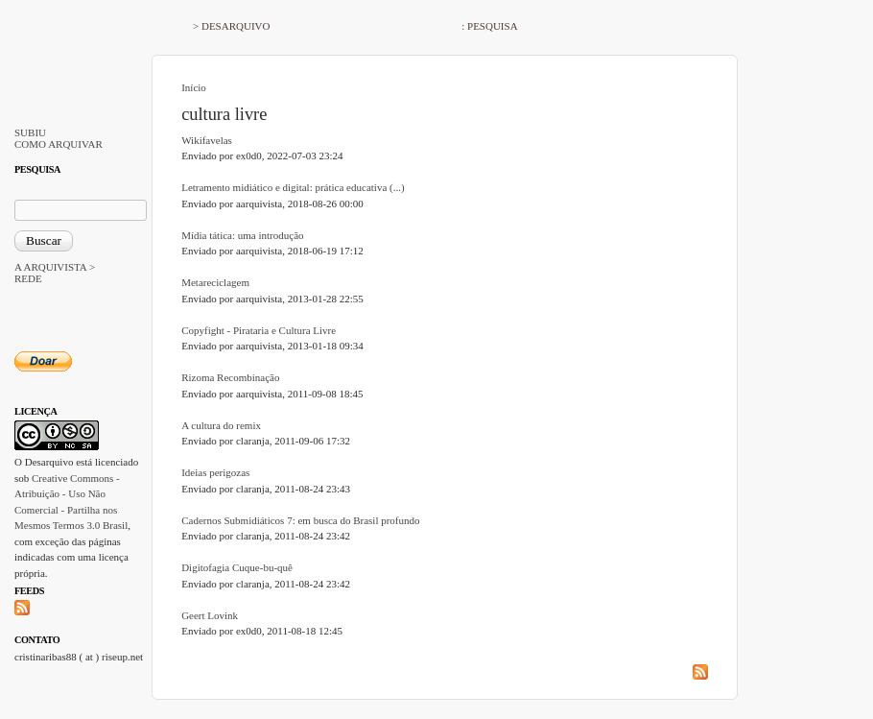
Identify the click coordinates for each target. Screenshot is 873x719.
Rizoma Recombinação (230, 377)
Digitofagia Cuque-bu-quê (237, 567)
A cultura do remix (221, 425)
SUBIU (30, 132)
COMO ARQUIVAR (58, 144)
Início (193, 87)
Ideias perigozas (215, 472)
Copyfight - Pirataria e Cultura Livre (258, 330)
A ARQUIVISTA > (54, 267)
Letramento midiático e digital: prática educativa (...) (292, 187)
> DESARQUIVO (231, 26)
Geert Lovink (209, 615)
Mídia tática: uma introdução (242, 235)
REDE (28, 278)
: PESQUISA (489, 26)
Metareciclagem (215, 282)
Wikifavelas (206, 140)
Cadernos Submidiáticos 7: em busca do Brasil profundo (300, 520)
